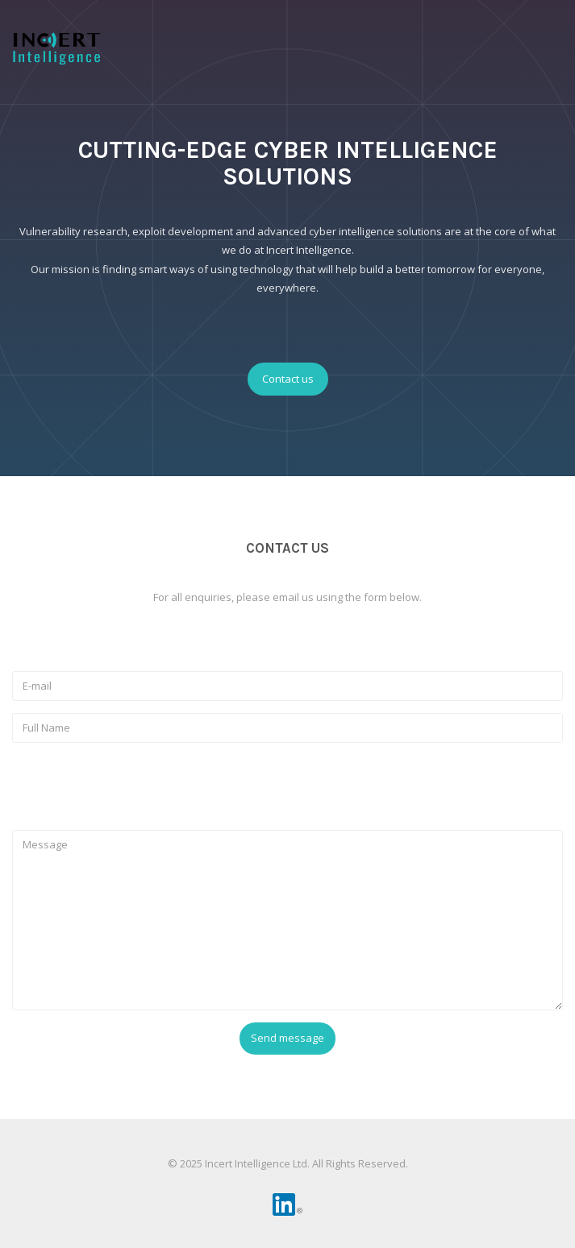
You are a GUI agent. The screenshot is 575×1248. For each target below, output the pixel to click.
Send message (287, 1037)
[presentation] (134, 786)
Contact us (288, 378)
